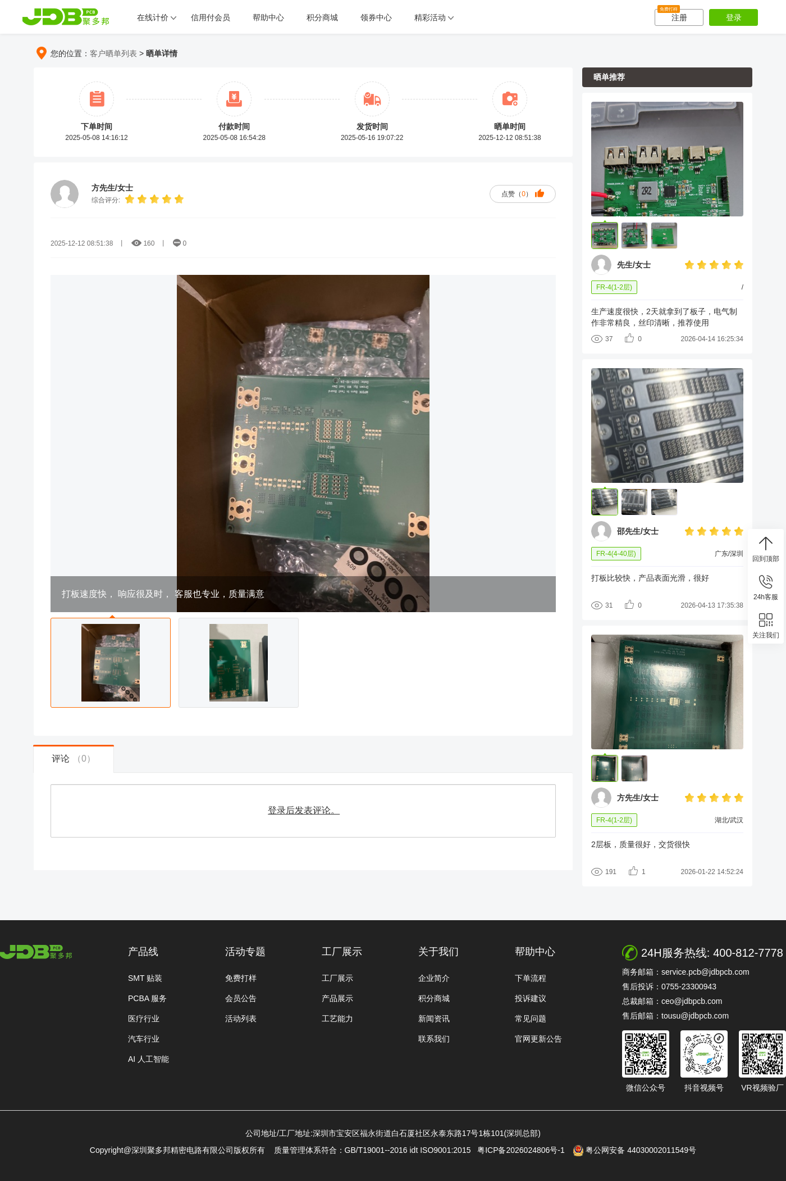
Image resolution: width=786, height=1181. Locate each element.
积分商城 (322, 17)
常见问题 (530, 1018)
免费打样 (241, 978)
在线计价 (152, 17)
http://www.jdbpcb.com (36, 952)
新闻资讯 (434, 1018)
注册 (672, 15)
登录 (734, 17)
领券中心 (376, 17)
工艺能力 (337, 1018)
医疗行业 (143, 1018)
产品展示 (337, 998)
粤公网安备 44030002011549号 (634, 1150)
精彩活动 (430, 17)
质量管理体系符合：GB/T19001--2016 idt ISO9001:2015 (375, 1150)
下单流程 (530, 978)
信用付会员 (210, 17)
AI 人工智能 (148, 1059)
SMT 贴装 (145, 978)
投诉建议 (530, 998)
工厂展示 (337, 978)
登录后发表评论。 (304, 810)
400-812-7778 (748, 953)
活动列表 (241, 1018)
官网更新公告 (538, 1038)
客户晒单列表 (113, 53)
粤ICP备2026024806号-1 (524, 1150)
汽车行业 (143, 1038)
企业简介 (434, 978)
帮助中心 (268, 17)
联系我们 (434, 1038)
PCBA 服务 (147, 998)
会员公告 (241, 998)
